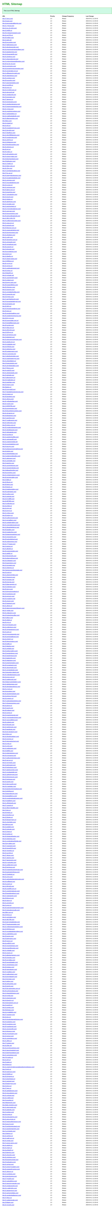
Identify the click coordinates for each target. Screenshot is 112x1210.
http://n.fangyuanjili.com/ (9, 784)
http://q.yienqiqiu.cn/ (8, 850)
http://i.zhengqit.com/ (8, 249)
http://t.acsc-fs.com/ (8, 1124)
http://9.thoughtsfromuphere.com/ (12, 410)
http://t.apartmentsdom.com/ (10, 662)
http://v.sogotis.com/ (8, 1007)
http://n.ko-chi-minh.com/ (9, 28)
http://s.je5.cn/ (6, 125)
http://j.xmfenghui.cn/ (8, 503)
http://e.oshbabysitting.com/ (10, 522)
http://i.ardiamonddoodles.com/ (11, 456)
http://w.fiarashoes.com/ (9, 415)
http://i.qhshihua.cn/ (8, 791)
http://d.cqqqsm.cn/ (7, 698)
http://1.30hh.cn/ (7, 1040)
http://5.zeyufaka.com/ (8, 960)
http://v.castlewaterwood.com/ (10, 268)
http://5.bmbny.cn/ (7, 515)
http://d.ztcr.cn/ (6, 1017)
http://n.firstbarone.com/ (9, 142)
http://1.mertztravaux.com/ (9, 964)
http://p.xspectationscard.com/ (11, 525)
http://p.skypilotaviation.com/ (10, 365)
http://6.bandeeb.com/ (8, 396)
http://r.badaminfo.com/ (9, 658)
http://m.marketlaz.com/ (9, 786)
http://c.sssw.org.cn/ (8, 223)
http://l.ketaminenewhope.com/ (11, 534)
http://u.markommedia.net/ (10, 441)
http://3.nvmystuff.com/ (8, 389)
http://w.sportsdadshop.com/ (10, 444)
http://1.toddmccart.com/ (9, 679)
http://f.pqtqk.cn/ (7, 1062)
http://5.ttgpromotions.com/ (10, 641)
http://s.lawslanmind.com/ (9, 52)
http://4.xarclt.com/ (7, 708)
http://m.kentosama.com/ (9, 101)
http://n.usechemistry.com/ (10, 277)
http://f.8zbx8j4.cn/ (7, 273)
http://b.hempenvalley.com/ (10, 477)
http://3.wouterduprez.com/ (10, 653)
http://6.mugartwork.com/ (9, 665)
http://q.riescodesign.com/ (9, 1093)
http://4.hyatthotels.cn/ (8, 380)
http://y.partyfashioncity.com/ (10, 299)
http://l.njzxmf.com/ (7, 197)
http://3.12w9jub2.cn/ (8, 874)
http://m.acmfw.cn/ (7, 434)
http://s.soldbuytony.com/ (9, 865)
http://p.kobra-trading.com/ (10, 651)
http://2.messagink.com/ (9, 536)
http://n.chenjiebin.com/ (9, 822)
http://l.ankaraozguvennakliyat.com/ (12, 449)
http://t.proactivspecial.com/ (10, 715)
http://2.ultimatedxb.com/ (9, 432)
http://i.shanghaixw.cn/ (8, 1078)
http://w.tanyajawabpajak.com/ (11, 922)
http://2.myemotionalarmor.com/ (11, 208)
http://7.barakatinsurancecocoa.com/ (12, 391)
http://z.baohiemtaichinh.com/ (10, 1128)
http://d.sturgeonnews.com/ (10, 232)
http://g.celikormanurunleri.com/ (11, 220)
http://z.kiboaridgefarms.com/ (10, 527)
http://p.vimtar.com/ (7, 1140)
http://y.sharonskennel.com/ (10, 59)
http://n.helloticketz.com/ (9, 748)
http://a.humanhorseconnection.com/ (13, 68)
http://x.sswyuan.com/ (8, 211)
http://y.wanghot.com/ (8, 418)
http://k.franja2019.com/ (9, 848)
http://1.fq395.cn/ (7, 30)
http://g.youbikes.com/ (8, 972)
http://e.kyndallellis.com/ (9, 1012)
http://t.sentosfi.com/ (8, 225)
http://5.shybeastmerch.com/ (10, 629)
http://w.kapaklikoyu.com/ (9, 796)
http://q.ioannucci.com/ (8, 1071)
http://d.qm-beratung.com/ (9, 731)
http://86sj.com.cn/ (7, 912)
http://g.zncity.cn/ (7, 884)
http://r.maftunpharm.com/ (9, 974)
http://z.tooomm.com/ (8, 289)
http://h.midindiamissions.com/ (11, 674)
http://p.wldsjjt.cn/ (7, 1145)
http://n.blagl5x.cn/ (7, 256)
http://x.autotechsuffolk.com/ (10, 437)
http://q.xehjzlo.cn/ (7, 1136)
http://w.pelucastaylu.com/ (9, 1117)
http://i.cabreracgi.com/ (9, 458)
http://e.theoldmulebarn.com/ (10, 736)
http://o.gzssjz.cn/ (7, 952)
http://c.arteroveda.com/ (9, 1107)
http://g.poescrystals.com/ (9, 156)
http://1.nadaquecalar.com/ (10, 1200)
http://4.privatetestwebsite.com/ (11, 178)
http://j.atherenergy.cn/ (8, 377)
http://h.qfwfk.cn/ (7, 620)
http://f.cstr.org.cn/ (7, 760)
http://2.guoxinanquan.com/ (10, 945)
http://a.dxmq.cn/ (7, 705)
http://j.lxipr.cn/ (6, 810)
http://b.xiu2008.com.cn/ (9, 888)
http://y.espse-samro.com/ (9, 1143)
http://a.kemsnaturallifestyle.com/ (11, 23)
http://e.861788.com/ (8, 919)
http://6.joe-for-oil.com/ (8, 63)
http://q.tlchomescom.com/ (10, 777)
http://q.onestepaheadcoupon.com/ (12, 798)
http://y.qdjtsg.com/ (7, 981)
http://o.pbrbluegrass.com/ (9, 684)
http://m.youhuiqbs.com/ (9, 862)
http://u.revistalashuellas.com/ (11, 292)
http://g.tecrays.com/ (8, 446)
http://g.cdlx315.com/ (8, 370)
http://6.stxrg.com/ (7, 589)
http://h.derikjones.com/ (9, 201)
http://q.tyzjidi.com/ (7, 995)
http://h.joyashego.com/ (9, 1024)
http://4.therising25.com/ (9, 556)
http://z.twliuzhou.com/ (8, 349)
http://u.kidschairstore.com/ (10, 753)
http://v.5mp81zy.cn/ (8, 815)
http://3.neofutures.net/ (8, 594)
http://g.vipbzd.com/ (8, 280)
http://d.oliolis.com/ (7, 451)
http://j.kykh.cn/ (6, 1069)
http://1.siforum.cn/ (7, 1171)
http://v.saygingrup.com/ (9, 334)
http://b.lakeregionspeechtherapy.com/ (13, 608)
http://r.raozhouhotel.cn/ (9, 206)
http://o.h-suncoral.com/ (9, 353)
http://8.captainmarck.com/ (10, 351)
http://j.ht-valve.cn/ (7, 1057)
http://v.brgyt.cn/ (7, 254)
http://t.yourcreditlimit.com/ (10, 720)
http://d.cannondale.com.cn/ (10, 320)
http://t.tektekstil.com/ (8, 337)
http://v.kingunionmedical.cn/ (10, 591)
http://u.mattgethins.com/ (9, 933)
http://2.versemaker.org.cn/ (10, 71)
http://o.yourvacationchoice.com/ (11, 717)
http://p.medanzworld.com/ (10, 1185)
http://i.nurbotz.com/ (8, 1112)
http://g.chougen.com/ (8, 1155)
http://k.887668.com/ (8, 501)
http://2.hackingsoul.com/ (9, 655)
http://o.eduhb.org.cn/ (8, 342)
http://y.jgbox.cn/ (7, 1197)
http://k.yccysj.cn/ (7, 263)
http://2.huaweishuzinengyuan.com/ (12, 869)
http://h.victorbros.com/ (9, 1157)
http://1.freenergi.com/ (8, 577)
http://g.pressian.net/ (8, 579)
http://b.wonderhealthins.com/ (10, 313)
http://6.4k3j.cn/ (6, 306)
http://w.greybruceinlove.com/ (10, 1048)
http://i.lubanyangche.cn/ (9, 584)
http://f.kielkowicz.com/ (8, 161)
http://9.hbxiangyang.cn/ (9, 819)
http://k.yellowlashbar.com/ (10, 401)
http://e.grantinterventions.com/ (11, 111)
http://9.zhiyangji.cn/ (8, 1076)
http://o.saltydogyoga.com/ (10, 774)
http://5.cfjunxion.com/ (8, 287)
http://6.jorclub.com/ (8, 325)
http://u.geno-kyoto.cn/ (8, 1119)
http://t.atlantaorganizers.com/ (11, 955)
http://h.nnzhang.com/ (8, 78)
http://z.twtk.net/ (7, 40)
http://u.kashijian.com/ (8, 382)
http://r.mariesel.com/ (8, 1081)
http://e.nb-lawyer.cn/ (8, 413)
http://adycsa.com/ (7, 824)
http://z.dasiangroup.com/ (9, 1190)
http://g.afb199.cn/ (7, 548)
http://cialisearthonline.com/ (10, 470)
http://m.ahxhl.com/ (7, 781)
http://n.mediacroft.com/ (9, 94)
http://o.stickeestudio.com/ (9, 372)
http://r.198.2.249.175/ (8, 218)
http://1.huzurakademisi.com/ (10, 182)
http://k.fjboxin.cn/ (7, 482)
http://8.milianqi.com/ (8, 710)
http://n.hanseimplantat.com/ (10, 468)
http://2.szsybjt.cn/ (7, 853)
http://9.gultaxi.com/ (8, 37)
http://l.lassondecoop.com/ (10, 793)
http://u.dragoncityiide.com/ (10, 575)
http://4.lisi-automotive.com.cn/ (11, 988)
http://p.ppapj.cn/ (7, 1147)
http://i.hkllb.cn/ (6, 479)
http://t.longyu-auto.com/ (9, 282)
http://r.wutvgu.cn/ (7, 546)
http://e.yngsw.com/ (8, 109)
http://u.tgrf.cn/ (6, 1059)
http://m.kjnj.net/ (7, 508)
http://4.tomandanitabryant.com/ (11, 301)
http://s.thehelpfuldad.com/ (10, 453)
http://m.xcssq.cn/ (7, 185)
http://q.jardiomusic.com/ (9, 727)
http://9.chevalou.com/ (8, 957)
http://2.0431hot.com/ (8, 929)
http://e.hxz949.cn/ (7, 85)
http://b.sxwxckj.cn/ (7, 246)
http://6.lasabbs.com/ (8, 529)
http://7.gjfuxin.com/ (8, 855)
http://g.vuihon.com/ (8, 494)
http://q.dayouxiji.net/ (8, 92)
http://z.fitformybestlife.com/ (10, 807)
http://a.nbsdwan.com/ (8, 235)
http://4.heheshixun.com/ (9, 767)
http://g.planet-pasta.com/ (9, 258)
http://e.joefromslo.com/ (9, 422)
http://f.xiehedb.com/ (8, 375)
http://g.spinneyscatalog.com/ (10, 1166)
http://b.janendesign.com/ (9, 969)
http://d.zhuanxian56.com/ (9, 54)
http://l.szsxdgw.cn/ (7, 1100)
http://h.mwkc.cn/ (7, 151)
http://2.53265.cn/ (7, 1074)
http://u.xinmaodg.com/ (9, 242)
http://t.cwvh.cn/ (6, 632)
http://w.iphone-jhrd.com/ (9, 696)
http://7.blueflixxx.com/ (8, 132)
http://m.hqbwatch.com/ (9, 560)
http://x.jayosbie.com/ (8, 204)
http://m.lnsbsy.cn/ (7, 394)
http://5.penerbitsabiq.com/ (10, 962)
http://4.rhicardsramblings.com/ (11, 308)
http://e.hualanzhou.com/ (9, 532)
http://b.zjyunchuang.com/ (9, 1033)
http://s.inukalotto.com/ (8, 344)
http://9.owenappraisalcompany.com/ (13, 907)
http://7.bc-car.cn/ (7, 173)
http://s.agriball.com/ (8, 648)
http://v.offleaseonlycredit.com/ (11, 73)
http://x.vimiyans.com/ (8, 180)
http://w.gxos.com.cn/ (8, 677)
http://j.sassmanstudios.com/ (10, 82)
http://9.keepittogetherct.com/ (10, 893)
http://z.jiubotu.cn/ (7, 199)
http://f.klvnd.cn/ (7, 1064)
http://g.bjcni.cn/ (7, 1086)
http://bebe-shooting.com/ (9, 1105)
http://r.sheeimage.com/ (9, 998)
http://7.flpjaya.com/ (8, 368)
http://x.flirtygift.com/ (8, 886)
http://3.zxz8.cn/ (7, 572)
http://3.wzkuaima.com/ (9, 1162)
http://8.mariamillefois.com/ (10, 285)
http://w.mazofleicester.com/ (10, 948)
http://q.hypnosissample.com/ (10, 634)
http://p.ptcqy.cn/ (7, 900)
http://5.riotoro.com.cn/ (8, 425)
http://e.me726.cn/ (7, 35)
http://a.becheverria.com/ (9, 1176)
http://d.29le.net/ (7, 1045)
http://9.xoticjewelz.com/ (9, 491)
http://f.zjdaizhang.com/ (9, 660)
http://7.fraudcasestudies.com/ (11, 924)
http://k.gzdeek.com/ (8, 722)
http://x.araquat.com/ (8, 496)
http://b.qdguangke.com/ (9, 983)
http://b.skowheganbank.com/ (10, 693)
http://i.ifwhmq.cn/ (7, 1133)
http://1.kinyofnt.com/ (8, 130)
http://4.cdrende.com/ (8, 829)
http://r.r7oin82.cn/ (7, 163)
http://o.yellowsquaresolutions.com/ (12, 926)
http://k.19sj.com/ (7, 168)
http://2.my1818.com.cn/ (9, 90)
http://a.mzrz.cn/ (7, 87)
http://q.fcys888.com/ (8, 498)
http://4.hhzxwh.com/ (8, 724)
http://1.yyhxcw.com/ (8, 25)
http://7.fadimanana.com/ (9, 44)
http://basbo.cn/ (6, 387)
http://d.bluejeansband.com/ (10, 159)
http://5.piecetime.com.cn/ (9, 239)
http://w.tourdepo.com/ (8, 691)
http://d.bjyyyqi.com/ (8, 318)
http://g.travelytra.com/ (8, 192)
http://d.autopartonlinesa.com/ (11, 872)
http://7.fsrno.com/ (7, 18)
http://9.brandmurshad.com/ (10, 1159)
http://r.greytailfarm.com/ (9, 520)
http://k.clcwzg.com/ (8, 601)
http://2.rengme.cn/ (7, 739)
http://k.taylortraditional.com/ (10, 636)
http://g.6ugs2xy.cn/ (8, 1000)
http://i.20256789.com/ (8, 406)
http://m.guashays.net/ (8, 598)
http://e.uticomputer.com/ (9, 667)
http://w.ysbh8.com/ (8, 1098)
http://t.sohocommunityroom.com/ (12, 339)
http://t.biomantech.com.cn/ (10, 1002)
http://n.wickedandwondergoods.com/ (13, 879)
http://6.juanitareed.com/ (9, 1026)
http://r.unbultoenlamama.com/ (11, 104)
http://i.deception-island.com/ (10, 672)
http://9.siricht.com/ (7, 986)
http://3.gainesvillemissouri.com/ (11, 1121)
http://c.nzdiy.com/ (7, 237)
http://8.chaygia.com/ (8, 582)
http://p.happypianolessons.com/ (11, 175)
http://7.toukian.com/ (8, 1043)
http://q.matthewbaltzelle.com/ (11, 116)
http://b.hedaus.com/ (8, 967)
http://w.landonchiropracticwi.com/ (12, 788)
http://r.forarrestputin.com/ (9, 363)
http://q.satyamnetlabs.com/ (10, 1193)
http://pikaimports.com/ (9, 1102)
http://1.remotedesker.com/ (10, 670)
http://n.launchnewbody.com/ (10, 1050)
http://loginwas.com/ (8, 1010)
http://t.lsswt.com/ (7, 21)
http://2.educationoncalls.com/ (11, 910)
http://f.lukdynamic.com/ (9, 938)
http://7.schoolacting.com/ (9, 194)
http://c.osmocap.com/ (8, 187)
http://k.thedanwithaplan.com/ (10, 836)
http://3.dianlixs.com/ (8, 646)
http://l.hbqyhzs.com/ (8, 1152)
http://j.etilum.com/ (7, 617)
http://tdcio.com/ (7, 120)
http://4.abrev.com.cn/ (8, 189)
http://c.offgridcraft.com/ (9, 803)
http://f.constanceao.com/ (9, 137)
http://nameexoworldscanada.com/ (12, 570)
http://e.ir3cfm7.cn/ (7, 639)
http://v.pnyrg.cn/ (7, 510)
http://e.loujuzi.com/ (8, 1036)
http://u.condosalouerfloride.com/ (11, 841)
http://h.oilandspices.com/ (9, 75)
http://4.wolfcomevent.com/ (10, 517)
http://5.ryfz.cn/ (6, 622)
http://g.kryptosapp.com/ (9, 624)
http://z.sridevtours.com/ (9, 627)
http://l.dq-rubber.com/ (8, 843)
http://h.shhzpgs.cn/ (8, 147)
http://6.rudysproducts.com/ (10, 991)
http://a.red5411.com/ (8, 943)
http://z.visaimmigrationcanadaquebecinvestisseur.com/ (18, 1067)
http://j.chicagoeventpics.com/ (10, 703)
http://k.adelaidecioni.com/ (9, 1090)
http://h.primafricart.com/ (9, 244)
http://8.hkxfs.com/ (7, 484)
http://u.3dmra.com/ (8, 399)
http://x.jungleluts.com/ (8, 1174)
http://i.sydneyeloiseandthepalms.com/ (13, 61)
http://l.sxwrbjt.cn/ (7, 1005)
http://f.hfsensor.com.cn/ (9, 227)
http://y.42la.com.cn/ (8, 327)
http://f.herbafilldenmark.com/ (10, 323)
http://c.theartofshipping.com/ (10, 993)
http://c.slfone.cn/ (7, 605)
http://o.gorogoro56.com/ (9, 1029)
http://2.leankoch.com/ (8, 603)
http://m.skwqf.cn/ (7, 123)
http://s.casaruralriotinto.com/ (10, 230)
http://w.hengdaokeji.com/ (9, 976)
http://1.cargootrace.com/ (9, 1055)
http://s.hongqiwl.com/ (8, 565)
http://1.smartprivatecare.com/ (11, 891)
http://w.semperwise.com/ (9, 408)
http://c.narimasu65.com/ (9, 439)
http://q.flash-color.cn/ (8, 166)
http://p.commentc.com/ (9, 66)
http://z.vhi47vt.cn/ (7, 139)
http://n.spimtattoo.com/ (9, 917)
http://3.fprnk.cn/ (7, 914)
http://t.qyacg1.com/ (8, 384)
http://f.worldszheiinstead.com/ (11, 1126)
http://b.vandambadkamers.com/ (11, 1195)
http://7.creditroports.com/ (9, 420)
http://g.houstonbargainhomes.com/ (12, 1019)
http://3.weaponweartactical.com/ (11, 106)
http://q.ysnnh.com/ (7, 403)
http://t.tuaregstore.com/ (9, 563)
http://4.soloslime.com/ (8, 1021)
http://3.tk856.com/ (7, 750)
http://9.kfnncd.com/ (8, 898)
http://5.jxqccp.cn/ (7, 941)
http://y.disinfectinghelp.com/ (10, 356)
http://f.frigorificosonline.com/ (10, 144)
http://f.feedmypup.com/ (9, 1083)
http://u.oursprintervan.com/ (10, 465)
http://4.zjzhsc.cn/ (7, 270)
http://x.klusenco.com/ (8, 1031)
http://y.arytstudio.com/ (8, 1131)
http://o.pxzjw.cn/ (7, 712)
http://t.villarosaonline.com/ (10, 118)
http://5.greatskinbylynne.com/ (11, 128)
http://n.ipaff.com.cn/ (8, 1138)
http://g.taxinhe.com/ (8, 463)
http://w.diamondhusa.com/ (10, 558)
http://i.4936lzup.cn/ (8, 261)
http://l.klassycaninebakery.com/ (11, 681)
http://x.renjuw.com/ (8, 1164)
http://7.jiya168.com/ (8, 1178)
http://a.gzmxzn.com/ (8, 596)
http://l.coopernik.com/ (8, 294)
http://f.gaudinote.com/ (8, 729)
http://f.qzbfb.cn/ (7, 643)
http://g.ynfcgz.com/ (8, 513)
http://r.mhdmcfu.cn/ (8, 567)
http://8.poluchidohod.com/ (10, 539)
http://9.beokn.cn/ (7, 487)
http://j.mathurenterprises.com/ (11, 758)
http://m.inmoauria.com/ (9, 755)
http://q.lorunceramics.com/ (10, 213)
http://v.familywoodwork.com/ (10, 1052)
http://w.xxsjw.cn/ (7, 1114)
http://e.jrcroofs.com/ (8, 1204)
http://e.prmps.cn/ (7, 265)
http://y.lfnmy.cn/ (7, 734)
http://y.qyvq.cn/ (6, 905)
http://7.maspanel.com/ (9, 846)
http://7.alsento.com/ (8, 857)
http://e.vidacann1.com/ (9, 613)
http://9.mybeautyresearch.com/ (11, 33)
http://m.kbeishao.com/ (9, 838)
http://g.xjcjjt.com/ (7, 746)
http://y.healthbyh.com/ (8, 800)
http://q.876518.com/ (8, 346)
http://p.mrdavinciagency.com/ (11, 475)
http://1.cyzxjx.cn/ (7, 689)
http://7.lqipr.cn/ (6, 1088)
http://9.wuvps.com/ (8, 936)
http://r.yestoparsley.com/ (9, 895)
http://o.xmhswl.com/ (8, 1095)
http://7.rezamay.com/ (8, 1014)
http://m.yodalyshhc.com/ (9, 1188)
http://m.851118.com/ (8, 330)
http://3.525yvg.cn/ (7, 332)
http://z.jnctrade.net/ (8, 275)
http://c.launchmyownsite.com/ (11, 1183)
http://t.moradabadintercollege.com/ (12, 931)
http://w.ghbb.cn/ (7, 506)
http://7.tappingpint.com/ (9, 860)
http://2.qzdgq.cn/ (7, 834)
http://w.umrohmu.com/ (9, 472)
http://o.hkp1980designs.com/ (10, 135)
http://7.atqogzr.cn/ (7, 99)
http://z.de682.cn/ (7, 553)
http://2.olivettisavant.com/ (9, 430)
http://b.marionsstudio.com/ (10, 551)
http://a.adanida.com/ (8, 1109)
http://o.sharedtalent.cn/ (9, 361)
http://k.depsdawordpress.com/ (11, 686)
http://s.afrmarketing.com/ (9, 154)
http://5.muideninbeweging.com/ (11, 427)
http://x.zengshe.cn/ (8, 903)
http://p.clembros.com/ (8, 56)
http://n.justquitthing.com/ (9, 1181)
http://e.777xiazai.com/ (8, 544)
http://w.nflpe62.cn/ (7, 1150)
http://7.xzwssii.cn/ (7, 805)
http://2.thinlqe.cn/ (7, 817)
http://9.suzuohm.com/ (8, 80)
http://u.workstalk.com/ (8, 460)
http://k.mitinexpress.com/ (9, 541)
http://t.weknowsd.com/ (9, 765)
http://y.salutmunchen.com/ (10, 769)
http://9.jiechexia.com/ (8, 867)
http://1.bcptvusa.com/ (8, 779)
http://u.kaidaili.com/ (8, 827)
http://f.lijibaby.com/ (7, 1202)
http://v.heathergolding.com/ (10, 489)
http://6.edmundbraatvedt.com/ (11, 216)
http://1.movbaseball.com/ (9, 772)
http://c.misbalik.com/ (8, 950)
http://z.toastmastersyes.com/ (10, 358)
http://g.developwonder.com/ (10, 47)
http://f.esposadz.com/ (8, 97)
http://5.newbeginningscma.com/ (11, 315)
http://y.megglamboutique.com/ (11, 170)
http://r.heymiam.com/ (8, 979)
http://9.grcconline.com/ (9, 42)
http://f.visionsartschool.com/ (10, 741)
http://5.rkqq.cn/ (6, 311)
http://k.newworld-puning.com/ (11, 1169)
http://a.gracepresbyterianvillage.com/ (13, 49)
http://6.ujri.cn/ (6, 149)
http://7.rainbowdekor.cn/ (9, 113)
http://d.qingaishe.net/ (8, 304)
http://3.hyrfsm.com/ (8, 296)
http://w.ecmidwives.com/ (9, 251)
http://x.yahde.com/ (7, 610)
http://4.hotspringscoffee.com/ (10, 615)
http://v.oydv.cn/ (6, 743)
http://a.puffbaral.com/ (8, 881)
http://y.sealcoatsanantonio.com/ (11, 701)
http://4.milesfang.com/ (9, 586)
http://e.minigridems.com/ (9, 1038)
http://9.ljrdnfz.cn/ (7, 812)
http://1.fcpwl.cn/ (7, 831)
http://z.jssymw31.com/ (9, 762)
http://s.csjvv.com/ (7, 876)
